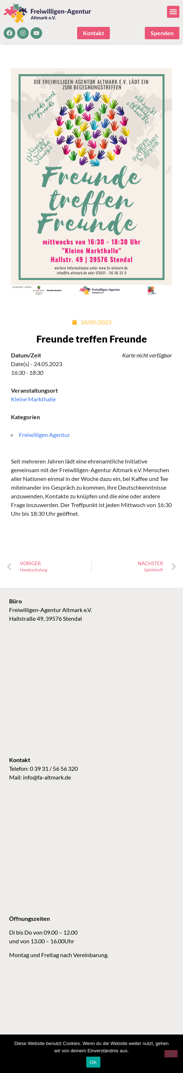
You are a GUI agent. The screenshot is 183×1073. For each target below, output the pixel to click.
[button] (173, 12)
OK (93, 1062)
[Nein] (171, 1053)
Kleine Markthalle (33, 399)
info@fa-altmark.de (47, 777)
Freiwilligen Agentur (44, 434)
